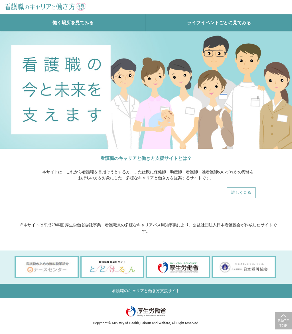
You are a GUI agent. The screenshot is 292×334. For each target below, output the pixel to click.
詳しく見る (241, 192)
